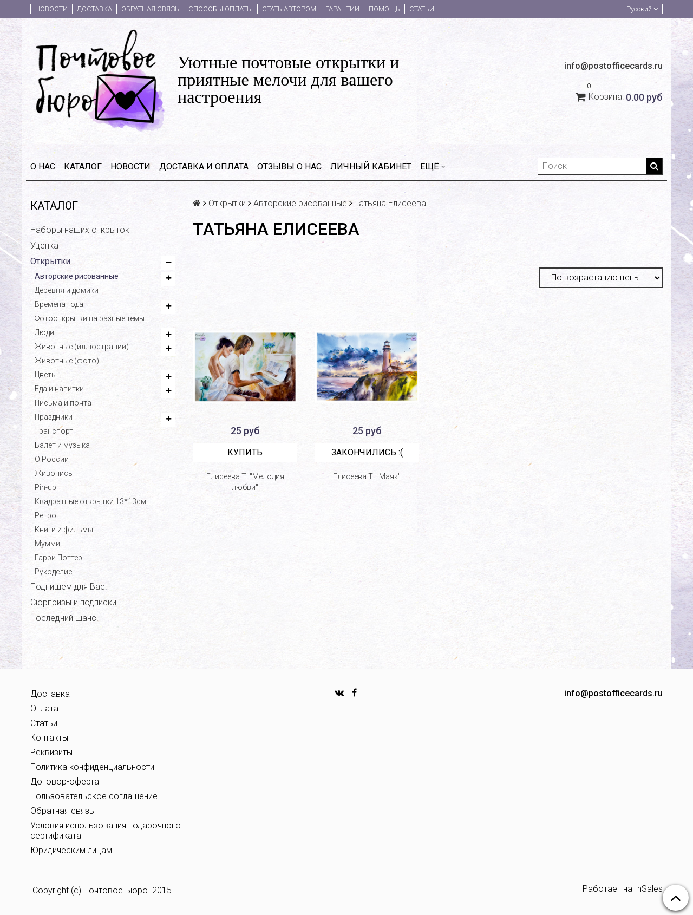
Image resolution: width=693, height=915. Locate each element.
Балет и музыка (62, 445)
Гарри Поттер (58, 557)
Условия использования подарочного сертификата (105, 830)
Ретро (45, 515)
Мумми (47, 543)
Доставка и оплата (204, 166)
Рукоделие (53, 571)
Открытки (50, 261)
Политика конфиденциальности (92, 767)
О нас (42, 166)
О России (52, 459)
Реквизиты (51, 752)
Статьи (421, 9)
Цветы (46, 374)
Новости (51, 9)
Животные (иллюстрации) (82, 346)
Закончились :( (367, 452)
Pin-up (45, 487)
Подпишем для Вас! (68, 586)
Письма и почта (63, 402)
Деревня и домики (67, 290)
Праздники (54, 417)
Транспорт (54, 431)
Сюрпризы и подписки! (74, 602)
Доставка (94, 9)
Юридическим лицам (71, 850)
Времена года (59, 304)
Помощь (384, 9)
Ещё (433, 166)
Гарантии (342, 9)
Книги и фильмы (64, 529)
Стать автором (289, 9)
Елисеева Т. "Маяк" (367, 476)
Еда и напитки (59, 388)
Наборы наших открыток (79, 230)
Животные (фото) (67, 360)
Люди (44, 332)
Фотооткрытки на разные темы (90, 318)
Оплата (44, 708)
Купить (245, 452)
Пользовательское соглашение (94, 796)
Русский (642, 9)
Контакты (49, 738)
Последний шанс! (64, 618)
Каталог (83, 166)
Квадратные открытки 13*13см (90, 501)
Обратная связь (150, 9)
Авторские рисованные (77, 276)
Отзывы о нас (289, 166)
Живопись (54, 473)
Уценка (44, 245)
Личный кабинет (370, 166)
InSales (649, 889)
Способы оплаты (220, 9)
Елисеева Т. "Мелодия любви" (245, 482)
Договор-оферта (64, 781)
